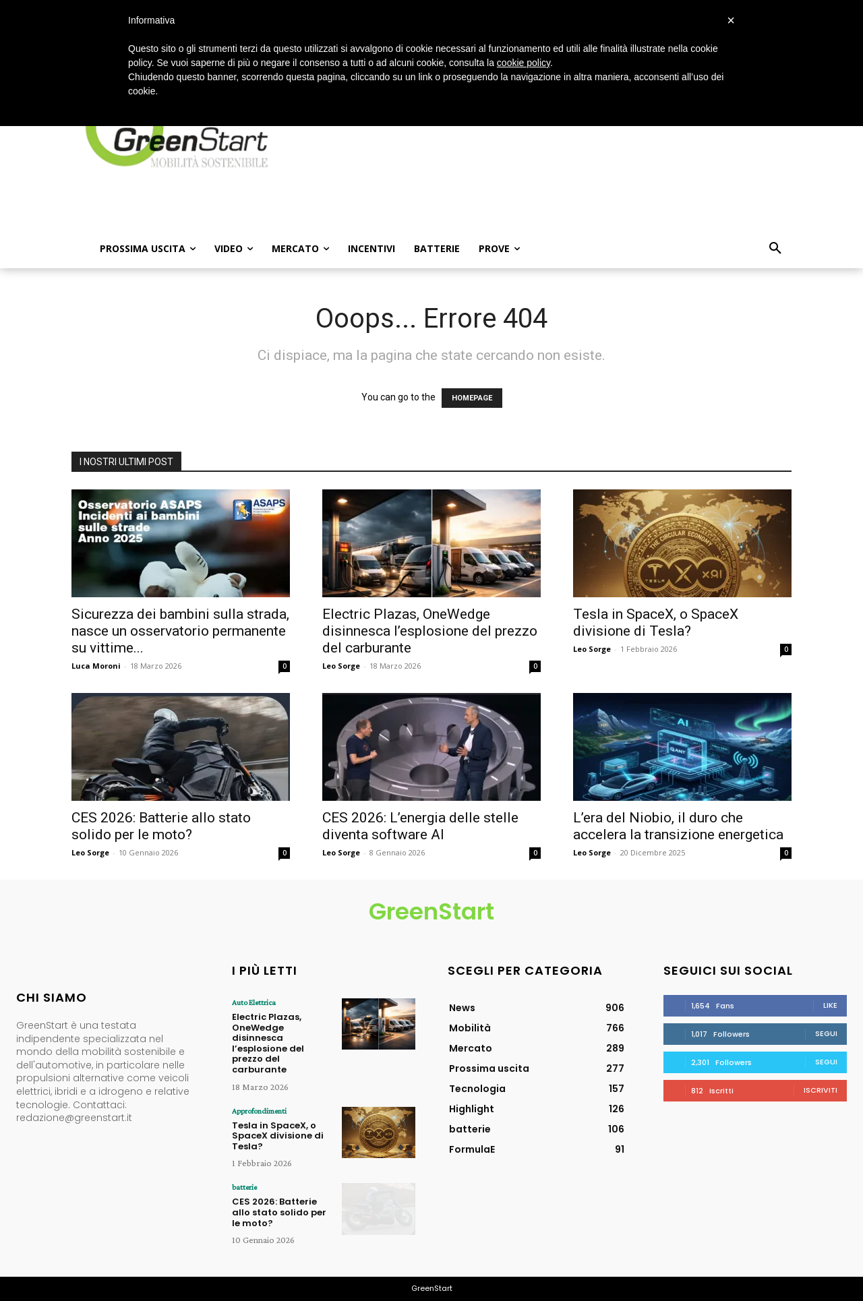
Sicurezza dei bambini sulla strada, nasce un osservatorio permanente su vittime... (180, 631)
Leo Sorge (341, 666)
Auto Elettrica (254, 1002)
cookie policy (523, 62)
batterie (244, 1187)
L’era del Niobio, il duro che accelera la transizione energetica (678, 826)
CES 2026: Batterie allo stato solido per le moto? (161, 826)
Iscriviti (820, 1090)
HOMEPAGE (472, 398)
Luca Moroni (96, 666)
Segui (826, 1033)
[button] (775, 249)
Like (830, 1005)
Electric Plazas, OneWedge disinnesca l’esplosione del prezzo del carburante (429, 631)
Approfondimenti (259, 1111)
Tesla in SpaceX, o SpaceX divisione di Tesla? (655, 622)
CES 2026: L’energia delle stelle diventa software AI (420, 826)
